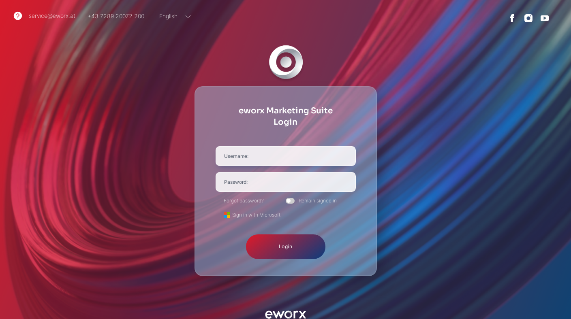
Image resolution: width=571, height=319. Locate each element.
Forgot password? (244, 200)
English (168, 16)
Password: (236, 182)
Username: (236, 156)
